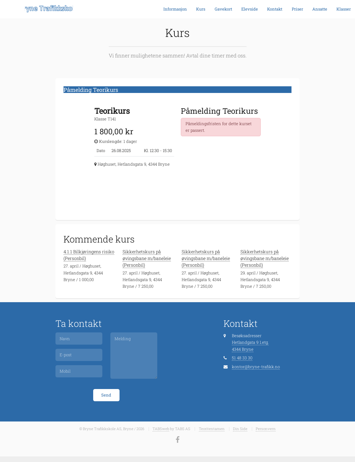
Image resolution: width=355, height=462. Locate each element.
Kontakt (274, 9)
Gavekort (223, 9)
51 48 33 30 (242, 357)
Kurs (200, 9)
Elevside (249, 9)
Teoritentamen (212, 428)
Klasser (343, 9)
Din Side (240, 428)
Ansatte (319, 9)
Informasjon (175, 9)
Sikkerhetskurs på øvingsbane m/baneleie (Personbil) (147, 258)
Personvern (266, 428)
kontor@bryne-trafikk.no (256, 366)
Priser (297, 9)
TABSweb (161, 428)
